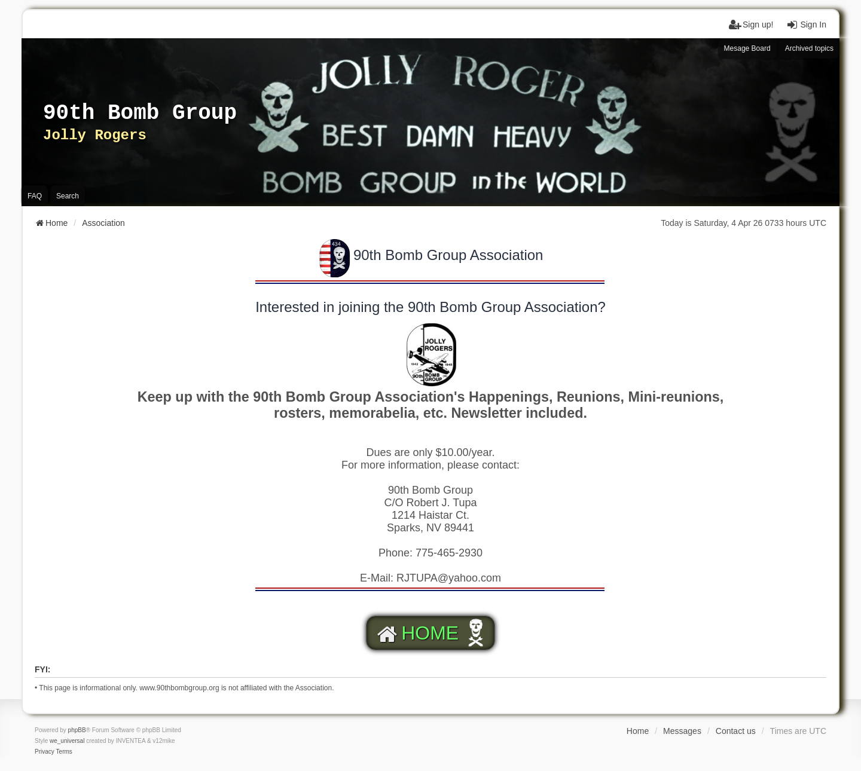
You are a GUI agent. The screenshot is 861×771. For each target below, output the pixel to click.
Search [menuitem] (67, 196)
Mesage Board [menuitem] (747, 48)
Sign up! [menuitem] (750, 24)
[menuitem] (44, 751)
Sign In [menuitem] (806, 24)
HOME (416, 633)
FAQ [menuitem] (35, 196)
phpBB (77, 730)
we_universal (67, 741)
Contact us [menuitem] (736, 731)
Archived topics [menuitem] (809, 48)
